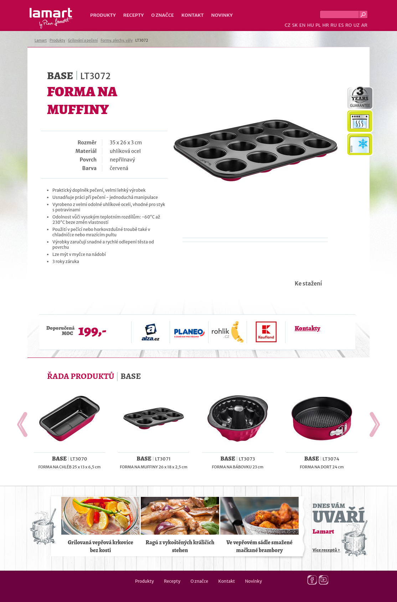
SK (295, 25)
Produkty (103, 15)
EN (302, 25)
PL (318, 25)
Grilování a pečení (83, 40)
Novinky (222, 15)
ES (341, 25)
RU (333, 25)
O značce (162, 15)
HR (325, 25)
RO (348, 25)
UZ (357, 25)
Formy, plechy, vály (116, 40)
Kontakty (307, 328)
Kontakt (192, 15)
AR (364, 25)
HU (310, 25)
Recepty (133, 15)
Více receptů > (326, 549)
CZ (287, 25)
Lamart (51, 18)
